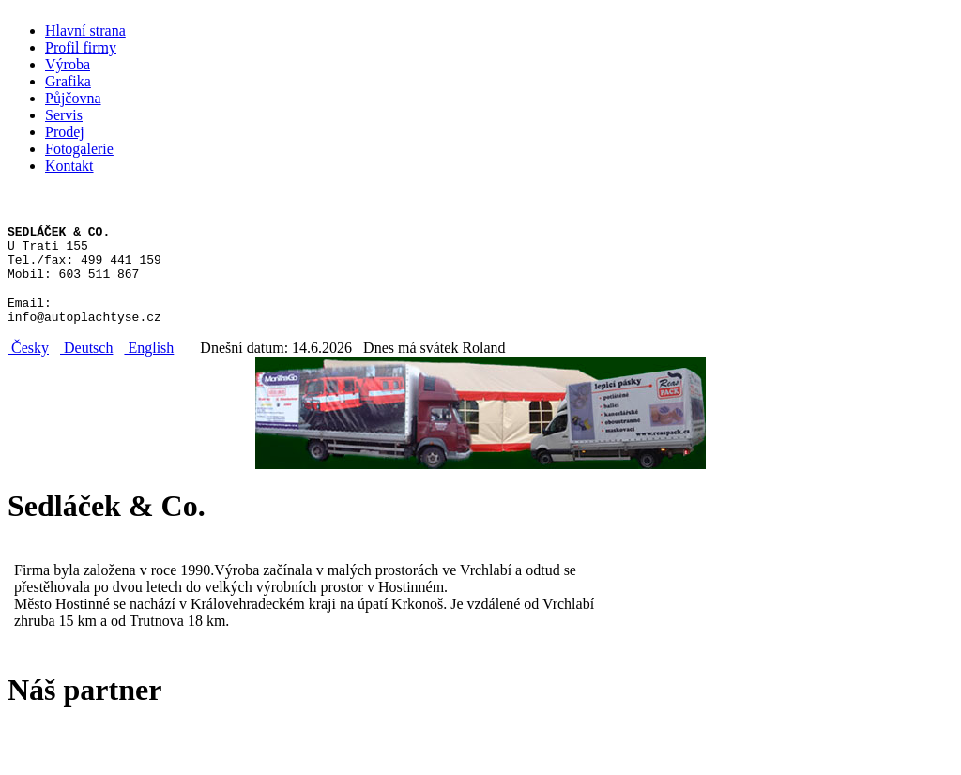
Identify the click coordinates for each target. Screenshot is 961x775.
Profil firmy (80, 47)
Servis (64, 115)
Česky (28, 364)
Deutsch (86, 364)
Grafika (68, 81)
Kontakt (69, 166)
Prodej (64, 132)
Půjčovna (73, 98)
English (149, 364)
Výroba (67, 64)
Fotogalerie (79, 149)
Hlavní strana (85, 30)
